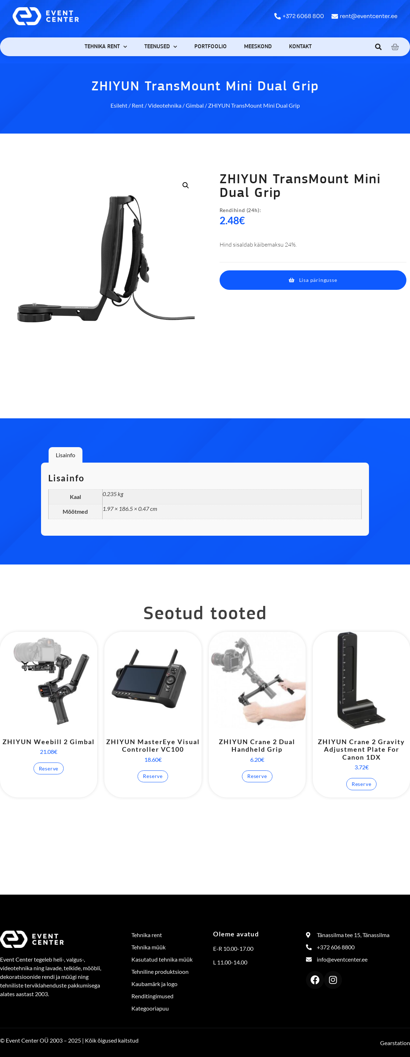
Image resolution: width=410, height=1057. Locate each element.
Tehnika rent (106, 46)
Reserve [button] (49, 768)
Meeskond (258, 47)
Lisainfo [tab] (65, 454)
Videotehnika (164, 105)
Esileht (119, 105)
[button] (378, 47)
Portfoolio (210, 47)
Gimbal (195, 105)
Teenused (160, 46)
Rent (138, 105)
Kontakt (300, 47)
